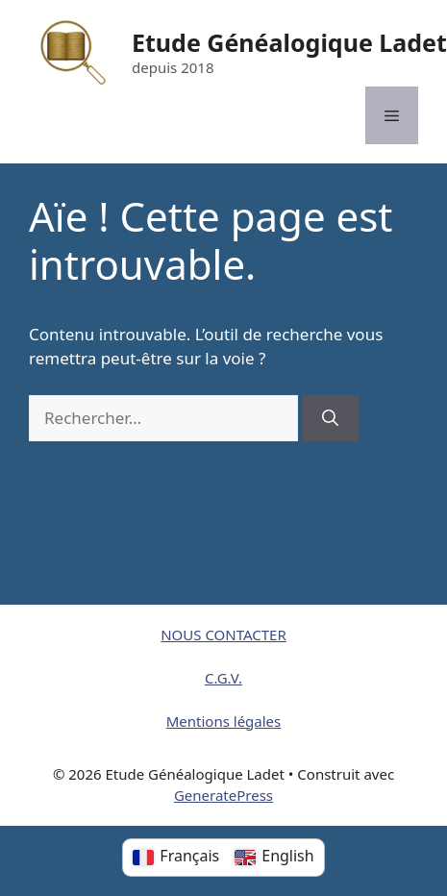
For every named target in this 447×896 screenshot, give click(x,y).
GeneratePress (223, 795)
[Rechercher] (330, 418)
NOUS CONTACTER (223, 634)
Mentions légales (224, 721)
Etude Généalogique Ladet (289, 42)
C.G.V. (223, 677)
